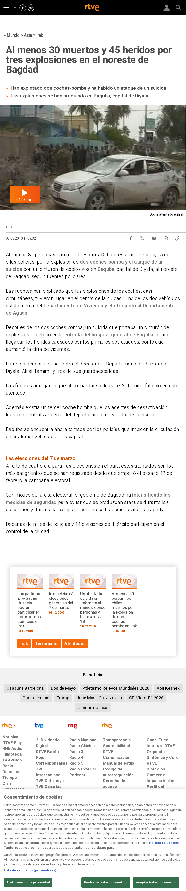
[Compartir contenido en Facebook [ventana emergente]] (131, 237)
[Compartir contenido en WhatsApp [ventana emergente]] (165, 237)
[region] (93, 840)
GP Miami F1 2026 (146, 697)
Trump (63, 697)
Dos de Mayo (63, 688)
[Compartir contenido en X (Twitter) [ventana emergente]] (142, 237)
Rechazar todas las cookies (105, 882)
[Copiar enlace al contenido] (177, 237)
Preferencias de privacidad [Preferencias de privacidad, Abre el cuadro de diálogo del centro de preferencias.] (28, 882)
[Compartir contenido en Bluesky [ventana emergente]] (154, 237)
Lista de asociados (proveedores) (30, 870)
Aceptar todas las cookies (156, 882)
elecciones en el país (96, 466)
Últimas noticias (93, 707)
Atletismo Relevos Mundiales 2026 (116, 688)
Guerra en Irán (36, 697)
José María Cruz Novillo (99, 697)
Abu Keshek (168, 688)
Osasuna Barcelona (25, 688)
